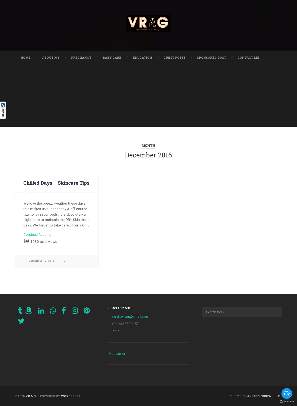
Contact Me (248, 57)
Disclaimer (116, 353)
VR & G (31, 396)
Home (26, 57)
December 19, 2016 (41, 261)
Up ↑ (279, 396)
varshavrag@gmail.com (130, 316)
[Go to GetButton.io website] (287, 401)
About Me (51, 57)
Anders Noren (259, 396)
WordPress (70, 396)
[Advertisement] (148, 97)
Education (142, 57)
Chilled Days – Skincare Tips (56, 183)
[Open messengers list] (286, 393)
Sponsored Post (211, 57)
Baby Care (112, 57)
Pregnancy (81, 57)
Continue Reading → (39, 234)
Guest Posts (175, 57)
